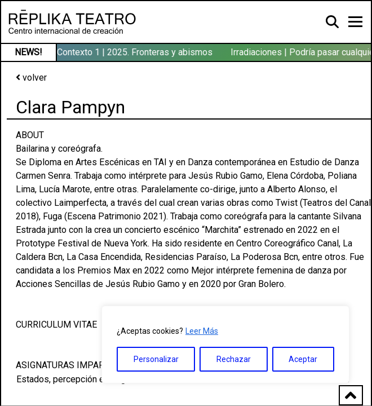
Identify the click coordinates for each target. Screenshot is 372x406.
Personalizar (156, 359)
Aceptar (303, 359)
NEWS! (28, 52)
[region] (225, 344)
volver (31, 77)
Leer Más (201, 331)
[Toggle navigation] (355, 21)
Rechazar (233, 359)
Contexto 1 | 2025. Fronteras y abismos (136, 52)
